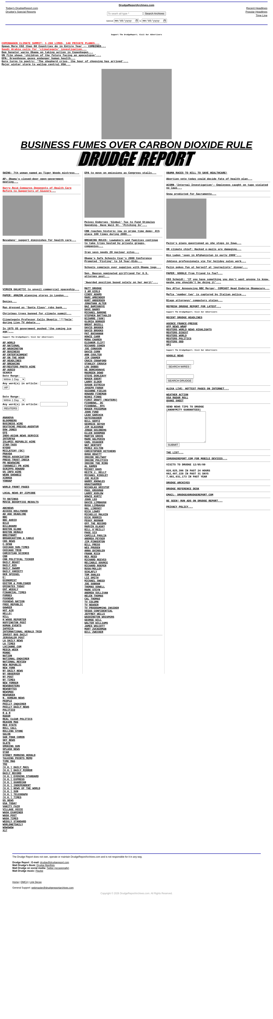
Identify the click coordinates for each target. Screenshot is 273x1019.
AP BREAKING (11, 388)
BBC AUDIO (10, 567)
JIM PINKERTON (94, 611)
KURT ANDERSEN (94, 322)
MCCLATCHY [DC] (13, 487)
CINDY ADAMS (93, 314)
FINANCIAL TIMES (14, 654)
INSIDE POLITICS (96, 513)
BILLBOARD (10, 575)
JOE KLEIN (91, 535)
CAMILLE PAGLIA (95, 604)
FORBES (7, 658)
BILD (6, 571)
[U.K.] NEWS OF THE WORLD (21, 889)
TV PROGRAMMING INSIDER (101, 691)
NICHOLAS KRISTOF (97, 546)
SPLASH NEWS (11, 842)
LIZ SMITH (91, 654)
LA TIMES (9, 716)
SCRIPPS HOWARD (13, 508)
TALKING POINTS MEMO (17, 853)
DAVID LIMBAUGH (95, 564)
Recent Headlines (256, 8)
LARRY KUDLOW (93, 553)
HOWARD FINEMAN (95, 434)
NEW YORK (9, 745)
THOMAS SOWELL (94, 665)
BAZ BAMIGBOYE (94, 329)
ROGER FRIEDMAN (95, 452)
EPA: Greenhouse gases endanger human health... (38, 64)
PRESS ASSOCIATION (16, 494)
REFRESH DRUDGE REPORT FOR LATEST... (193, 327)
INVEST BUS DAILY (15, 705)
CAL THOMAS (92, 680)
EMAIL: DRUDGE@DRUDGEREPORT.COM (189, 539)
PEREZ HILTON (93, 499)
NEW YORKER (10, 763)
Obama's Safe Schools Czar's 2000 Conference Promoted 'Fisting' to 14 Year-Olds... (118, 275)
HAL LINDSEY (93, 571)
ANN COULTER (93, 387)
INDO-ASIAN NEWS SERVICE (21, 468)
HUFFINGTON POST (14, 690)
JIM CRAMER (92, 390)
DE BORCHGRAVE (94, 405)
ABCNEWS (8, 553)
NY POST (8, 755)
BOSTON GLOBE (12, 578)
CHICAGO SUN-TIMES (16, 600)
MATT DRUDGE (93, 307)
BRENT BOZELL (93, 351)
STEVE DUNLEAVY (95, 412)
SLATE (6, 835)
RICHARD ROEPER (95, 640)
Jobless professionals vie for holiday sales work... (206, 276)
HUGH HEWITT (93, 506)
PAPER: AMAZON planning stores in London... (35, 309)
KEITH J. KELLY (95, 528)
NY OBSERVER (11, 752)
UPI (168, 371)
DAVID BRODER (93, 354)
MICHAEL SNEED (94, 658)
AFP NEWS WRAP (176, 349)
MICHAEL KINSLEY (96, 532)
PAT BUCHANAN (93, 362)
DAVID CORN (92, 383)
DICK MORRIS (93, 582)
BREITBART (10, 585)
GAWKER (7, 672)
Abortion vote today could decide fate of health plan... (209, 189)
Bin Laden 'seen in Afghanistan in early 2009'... (203, 269)
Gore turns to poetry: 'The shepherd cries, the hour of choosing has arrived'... (65, 68)
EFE (5, 465)
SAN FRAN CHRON (13, 828)
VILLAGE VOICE (13, 915)
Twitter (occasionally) (58, 977)
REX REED (90, 629)
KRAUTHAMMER (93, 542)
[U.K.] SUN (10, 893)
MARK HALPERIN (94, 488)
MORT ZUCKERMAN (95, 716)
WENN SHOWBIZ (12, 515)
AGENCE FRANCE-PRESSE (182, 345)
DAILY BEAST (11, 618)
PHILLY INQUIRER (14, 788)
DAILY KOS (10, 622)
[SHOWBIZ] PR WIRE (16, 505)
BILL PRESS (92, 615)
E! (4, 636)
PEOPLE (7, 784)
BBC (5, 564)
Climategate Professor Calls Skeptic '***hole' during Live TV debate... (38, 338)
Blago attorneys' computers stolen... (194, 320)
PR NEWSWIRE (11, 501)
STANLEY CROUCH (95, 398)
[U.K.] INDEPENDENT (17, 886)
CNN (5, 611)
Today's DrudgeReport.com (22, 8)
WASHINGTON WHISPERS (99, 702)
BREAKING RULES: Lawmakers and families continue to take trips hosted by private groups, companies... (121, 256)
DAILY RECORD (12, 871)
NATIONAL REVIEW (14, 737)
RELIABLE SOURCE (96, 636)
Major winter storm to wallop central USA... (36, 71)
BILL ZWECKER (93, 720)
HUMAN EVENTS (12, 694)
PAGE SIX (90, 600)
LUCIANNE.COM (12, 719)
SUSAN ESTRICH (94, 423)
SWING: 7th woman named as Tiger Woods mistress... (41, 181)
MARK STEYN (92, 669)
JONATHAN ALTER (95, 325)
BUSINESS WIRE (13, 454)
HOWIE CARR (92, 365)
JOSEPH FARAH (93, 427)
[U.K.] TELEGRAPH (15, 896)
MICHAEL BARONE (95, 336)
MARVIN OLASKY (94, 593)
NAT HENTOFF (93, 495)
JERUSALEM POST (13, 708)
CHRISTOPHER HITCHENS (100, 503)
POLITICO (9, 795)
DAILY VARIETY (13, 629)
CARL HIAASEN (93, 492)
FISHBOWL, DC (93, 445)
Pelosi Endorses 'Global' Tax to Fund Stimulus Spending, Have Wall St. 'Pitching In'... (119, 234)
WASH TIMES (10, 925)
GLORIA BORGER (94, 347)
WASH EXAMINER (13, 918)
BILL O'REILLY (94, 597)
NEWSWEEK (9, 777)
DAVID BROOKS (93, 358)
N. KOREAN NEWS (13, 781)
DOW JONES (10, 461)
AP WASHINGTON (13, 370)
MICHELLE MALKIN (96, 579)
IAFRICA (8, 697)
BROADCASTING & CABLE (18, 589)
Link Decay (36, 991)
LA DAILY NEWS (13, 712)
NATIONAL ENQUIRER (16, 734)
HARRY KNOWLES (94, 539)
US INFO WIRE (12, 512)
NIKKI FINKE (93, 437)
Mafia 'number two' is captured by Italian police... (206, 313)
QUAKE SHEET (175, 432)
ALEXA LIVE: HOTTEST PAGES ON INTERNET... (197, 418)
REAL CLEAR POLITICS (17, 806)
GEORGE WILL (93, 705)
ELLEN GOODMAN (94, 481)
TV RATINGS (10, 543)
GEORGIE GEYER (94, 470)
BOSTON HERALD (13, 582)
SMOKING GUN (11, 839)
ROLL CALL (10, 817)
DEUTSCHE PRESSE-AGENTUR (21, 458)
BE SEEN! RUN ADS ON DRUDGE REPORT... (194, 546)
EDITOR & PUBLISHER (17, 643)
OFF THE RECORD (95, 589)
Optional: (110, 21)
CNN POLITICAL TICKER (18, 614)
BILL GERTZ (92, 466)
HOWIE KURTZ (93, 557)
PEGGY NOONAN (93, 586)
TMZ (5, 860)
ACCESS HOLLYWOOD (15, 556)
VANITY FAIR (11, 911)
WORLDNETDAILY (13, 933)
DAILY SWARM (11, 625)
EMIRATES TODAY (13, 647)
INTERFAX (9, 472)
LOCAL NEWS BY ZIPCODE (19, 536)
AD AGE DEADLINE (14, 560)
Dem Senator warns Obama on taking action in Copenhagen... (47, 57)
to (140, 21)
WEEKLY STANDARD (14, 929)
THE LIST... (175, 491)
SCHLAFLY (90, 647)
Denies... (10, 317)
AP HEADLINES (12, 384)
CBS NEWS (9, 593)
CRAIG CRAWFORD (95, 394)
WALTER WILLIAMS (96, 709)
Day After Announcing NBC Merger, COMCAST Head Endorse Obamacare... (218, 307)
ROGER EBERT (93, 416)
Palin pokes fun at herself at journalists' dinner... (207, 283)
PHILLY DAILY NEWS (16, 792)
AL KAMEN (90, 521)
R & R (6, 799)
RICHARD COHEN (94, 376)
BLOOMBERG (10, 450)
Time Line (261, 15)
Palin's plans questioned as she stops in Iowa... (203, 256)
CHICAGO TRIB (12, 603)
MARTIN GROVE (93, 484)
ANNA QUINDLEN (94, 622)
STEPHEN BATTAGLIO (97, 340)
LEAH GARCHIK (93, 459)
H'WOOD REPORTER (14, 687)
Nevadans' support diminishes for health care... (39, 252)
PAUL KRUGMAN (93, 550)
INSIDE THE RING (96, 517)
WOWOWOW (8, 936)
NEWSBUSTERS (11, 766)
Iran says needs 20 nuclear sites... (111, 266)
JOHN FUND (91, 456)
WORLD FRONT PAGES (16, 529)
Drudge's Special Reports (21, 11)
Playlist (39, 980)
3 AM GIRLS (92, 311)
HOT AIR (8, 676)
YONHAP (7, 523)
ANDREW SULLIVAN (96, 673)
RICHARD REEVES (95, 633)
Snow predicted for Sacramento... (191, 206)
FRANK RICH (92, 626)
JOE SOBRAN (92, 662)
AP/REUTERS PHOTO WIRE (19, 392)
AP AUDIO (9, 395)
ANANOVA (8, 447)
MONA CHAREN (93, 369)
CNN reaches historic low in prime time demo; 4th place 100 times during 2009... (121, 244)
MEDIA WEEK (10, 723)
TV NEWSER (91, 687)
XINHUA (7, 519)
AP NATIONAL (11, 366)
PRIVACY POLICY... (179, 553)
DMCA (24, 991)
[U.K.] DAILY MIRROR (17, 867)
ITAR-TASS (10, 479)
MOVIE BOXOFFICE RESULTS (21, 546)
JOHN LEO (90, 560)
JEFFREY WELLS (94, 698)
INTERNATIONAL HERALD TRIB (22, 701)
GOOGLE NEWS (175, 383)
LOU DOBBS (91, 401)
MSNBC (6, 726)
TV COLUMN (91, 683)
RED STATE (10, 813)
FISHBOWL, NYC (94, 448)
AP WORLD (9, 363)
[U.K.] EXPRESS (13, 878)
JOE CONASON (93, 380)
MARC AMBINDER (94, 318)
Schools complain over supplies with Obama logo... (122, 283)
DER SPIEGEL (11, 632)
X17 (5, 940)
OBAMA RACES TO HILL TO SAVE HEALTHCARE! (196, 181)
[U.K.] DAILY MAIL (16, 864)
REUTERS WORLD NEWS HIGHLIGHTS (189, 353)
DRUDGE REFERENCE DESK (182, 532)
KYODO (6, 483)
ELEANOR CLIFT (94, 372)
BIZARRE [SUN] (94, 343)
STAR (6, 846)
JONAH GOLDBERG (95, 477)
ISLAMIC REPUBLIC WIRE (19, 476)
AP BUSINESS (11, 374)
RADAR (6, 802)
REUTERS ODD (175, 367)
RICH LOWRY (92, 575)
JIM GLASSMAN (93, 474)
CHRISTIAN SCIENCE (16, 607)
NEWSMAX (8, 773)
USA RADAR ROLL (177, 428)
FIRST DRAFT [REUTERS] (100, 441)
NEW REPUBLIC (12, 741)
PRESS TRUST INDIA (16, 497)
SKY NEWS (9, 831)
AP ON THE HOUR (13, 381)
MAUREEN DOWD (93, 409)
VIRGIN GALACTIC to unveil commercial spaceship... (41, 303)
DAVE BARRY (92, 333)
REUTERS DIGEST (177, 356)
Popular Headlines (256, 11)
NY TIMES (9, 759)
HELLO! (7, 679)
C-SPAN (7, 596)
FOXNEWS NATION (13, 665)
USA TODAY (10, 907)
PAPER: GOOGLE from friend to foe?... (194, 289)
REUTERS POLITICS (178, 364)
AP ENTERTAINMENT (15, 377)
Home (15, 991)
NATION (7, 730)
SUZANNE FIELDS (95, 430)
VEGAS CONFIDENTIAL (98, 694)
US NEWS (8, 904)
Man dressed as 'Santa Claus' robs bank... (35, 323)
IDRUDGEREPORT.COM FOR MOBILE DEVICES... (196, 498)
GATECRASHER (93, 463)
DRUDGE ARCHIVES (178, 526)
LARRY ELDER (93, 419)
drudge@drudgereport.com (54, 972)
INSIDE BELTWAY (95, 510)
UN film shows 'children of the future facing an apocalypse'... (51, 60)
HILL (6, 683)
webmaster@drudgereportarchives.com (52, 997)
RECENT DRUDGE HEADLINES (184, 339)
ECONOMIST (10, 640)
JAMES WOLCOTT (94, 712)
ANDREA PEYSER (94, 607)
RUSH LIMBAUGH (94, 568)
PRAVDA (7, 490)
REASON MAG (10, 810)
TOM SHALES (92, 651)
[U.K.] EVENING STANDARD (21, 875)
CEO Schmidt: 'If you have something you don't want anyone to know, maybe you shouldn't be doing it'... (218, 298)
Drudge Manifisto (46, 975)
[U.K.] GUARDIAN (14, 882)
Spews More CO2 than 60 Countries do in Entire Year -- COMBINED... (54, 49)
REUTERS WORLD (176, 360)
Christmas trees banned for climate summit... (37, 330)
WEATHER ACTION (177, 424)
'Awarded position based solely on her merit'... (121, 301)
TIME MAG (9, 857)
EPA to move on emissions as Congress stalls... (120, 181)
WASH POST (10, 922)
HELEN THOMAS (93, 676)
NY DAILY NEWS (13, 748)
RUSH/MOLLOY (93, 644)
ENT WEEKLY (10, 650)
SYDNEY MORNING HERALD (19, 849)
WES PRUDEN (92, 618)
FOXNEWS (8, 661)
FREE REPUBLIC (13, 669)
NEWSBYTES (10, 770)
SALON (6, 824)
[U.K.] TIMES (12, 900)
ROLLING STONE (13, 820)
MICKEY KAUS (93, 524)
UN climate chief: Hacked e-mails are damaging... (203, 263)
